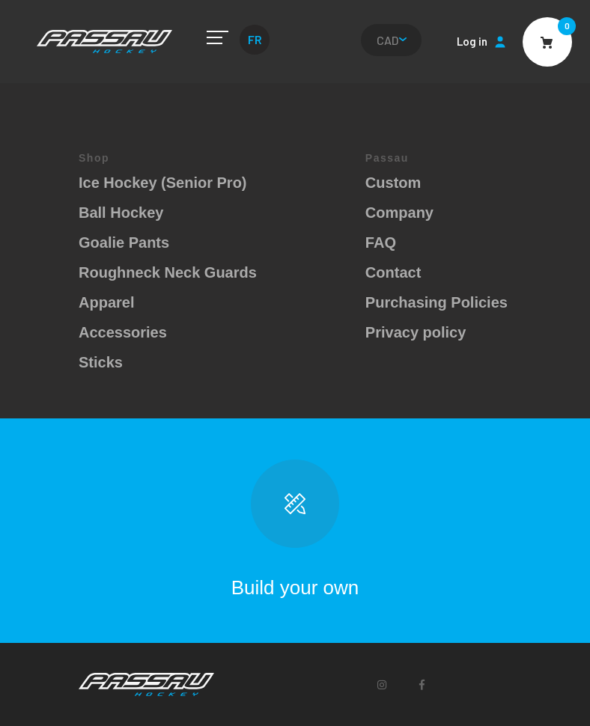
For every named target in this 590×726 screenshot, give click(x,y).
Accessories (123, 332)
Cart (547, 42)
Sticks (101, 362)
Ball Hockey (121, 212)
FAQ (380, 242)
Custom (393, 182)
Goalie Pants (124, 242)
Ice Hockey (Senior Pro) (163, 182)
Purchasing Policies (436, 302)
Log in (472, 41)
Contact (393, 272)
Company (399, 212)
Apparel (106, 302)
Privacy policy (415, 332)
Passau (104, 41)
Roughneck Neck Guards (168, 272)
